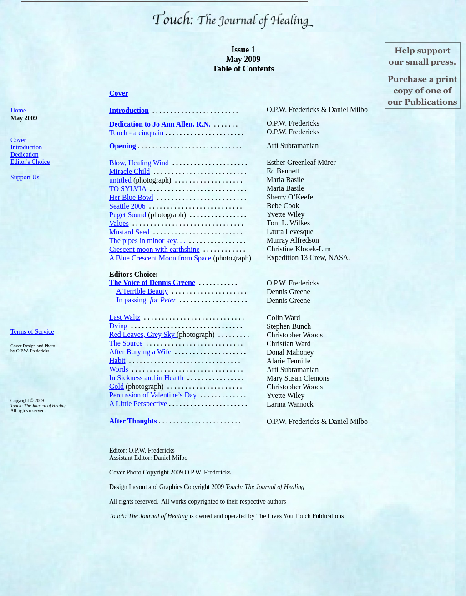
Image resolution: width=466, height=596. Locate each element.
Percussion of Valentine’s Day (153, 395)
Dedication (24, 154)
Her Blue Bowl (131, 197)
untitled (120, 180)
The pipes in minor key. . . (147, 241)
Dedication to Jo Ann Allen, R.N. (159, 124)
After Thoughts (133, 421)
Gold (116, 386)
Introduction (26, 147)
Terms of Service (32, 331)
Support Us (24, 177)
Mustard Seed (129, 232)
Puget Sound (127, 215)
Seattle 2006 (127, 206)
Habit (117, 360)
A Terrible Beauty (142, 291)
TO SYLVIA (127, 189)
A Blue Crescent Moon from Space (160, 258)
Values (119, 223)
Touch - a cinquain (136, 133)
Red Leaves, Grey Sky (143, 334)
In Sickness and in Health (146, 378)
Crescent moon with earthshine (154, 249)
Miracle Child (129, 171)
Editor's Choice (30, 161)
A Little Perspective (138, 404)
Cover (18, 140)
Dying (118, 326)
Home (18, 110)
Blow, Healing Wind (139, 163)
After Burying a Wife (140, 352)
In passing (146, 300)
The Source (125, 343)
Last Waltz (124, 317)
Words (118, 369)
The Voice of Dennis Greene (152, 282)
